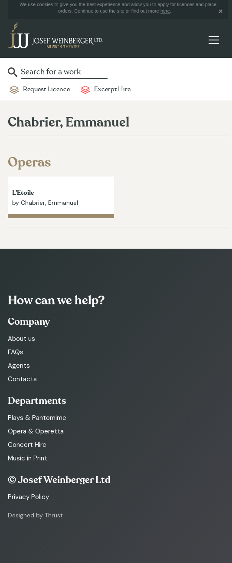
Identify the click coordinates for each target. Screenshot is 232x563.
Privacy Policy (28, 497)
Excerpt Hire (112, 89)
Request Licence (46, 89)
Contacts (22, 379)
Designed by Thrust (35, 515)
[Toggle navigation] (213, 40)
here (165, 10)
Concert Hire (27, 444)
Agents (19, 365)
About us (21, 338)
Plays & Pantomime (37, 417)
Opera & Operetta (36, 431)
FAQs (15, 352)
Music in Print (27, 458)
